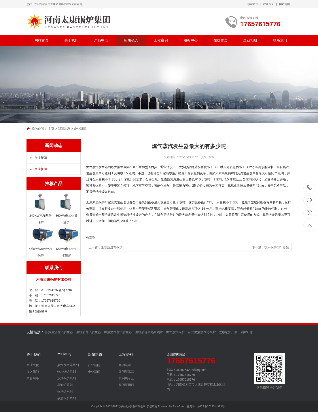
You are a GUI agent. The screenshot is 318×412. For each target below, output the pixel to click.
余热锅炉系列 (66, 398)
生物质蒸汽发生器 (88, 332)
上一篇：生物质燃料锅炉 (106, 247)
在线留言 (268, 4)
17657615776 (309, 187)
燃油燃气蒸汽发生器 (118, 332)
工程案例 (161, 40)
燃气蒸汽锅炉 (175, 332)
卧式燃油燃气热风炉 (202, 332)
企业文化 (32, 365)
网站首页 (41, 40)
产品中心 (101, 40)
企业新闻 (80, 128)
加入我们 (32, 371)
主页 (51, 128)
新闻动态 (131, 40)
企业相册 (250, 40)
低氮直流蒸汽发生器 (59, 332)
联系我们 (280, 40)
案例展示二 (126, 371)
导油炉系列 (65, 384)
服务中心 (191, 40)
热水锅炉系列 (66, 371)
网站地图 (284, 4)
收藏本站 (253, 4)
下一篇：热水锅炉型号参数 (270, 247)
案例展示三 (126, 378)
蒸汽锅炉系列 (66, 378)
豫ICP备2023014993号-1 (212, 406)
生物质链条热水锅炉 (149, 332)
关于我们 (71, 40)
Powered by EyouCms (170, 406)
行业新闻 (40, 158)
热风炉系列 (65, 391)
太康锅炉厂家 (228, 332)
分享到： (92, 237)
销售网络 (32, 378)
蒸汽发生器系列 (68, 365)
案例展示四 (126, 384)
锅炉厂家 (247, 332)
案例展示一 (126, 365)
